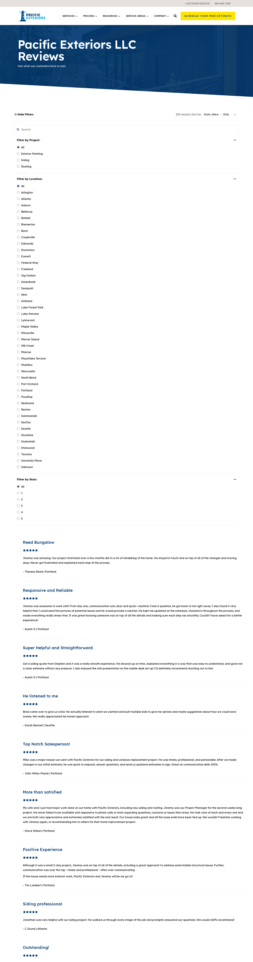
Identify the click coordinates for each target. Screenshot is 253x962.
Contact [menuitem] (191, 856)
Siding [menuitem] (78, 825)
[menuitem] (197, 3)
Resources (111, 16)
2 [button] (138, 784)
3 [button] (142, 784)
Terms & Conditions (200, 954)
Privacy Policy (227, 950)
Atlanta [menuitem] (135, 872)
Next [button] (158, 784)
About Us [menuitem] (192, 825)
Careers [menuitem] (191, 850)
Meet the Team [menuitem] (195, 831)
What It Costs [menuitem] (82, 872)
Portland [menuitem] (135, 866)
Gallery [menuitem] (190, 838)
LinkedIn (197, 906)
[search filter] (33, 129)
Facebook (197, 901)
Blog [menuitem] (133, 831)
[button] (175, 15)
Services (70, 16)
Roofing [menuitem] (79, 838)
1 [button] (134, 784)
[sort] (220, 114)
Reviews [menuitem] (191, 862)
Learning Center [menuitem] (140, 825)
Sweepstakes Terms (224, 954)
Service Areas (137, 16)
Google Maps (199, 930)
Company (161, 16)
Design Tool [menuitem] (137, 838)
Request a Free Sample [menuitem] (201, 844)
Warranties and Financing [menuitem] (91, 878)
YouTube (196, 911)
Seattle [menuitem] (135, 860)
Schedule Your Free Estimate (208, 15)
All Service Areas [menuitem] (141, 878)
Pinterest (196, 918)
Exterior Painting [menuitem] (85, 844)
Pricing (90, 16)
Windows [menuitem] (80, 831)
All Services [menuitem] (81, 850)
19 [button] (150, 784)
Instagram (198, 925)
